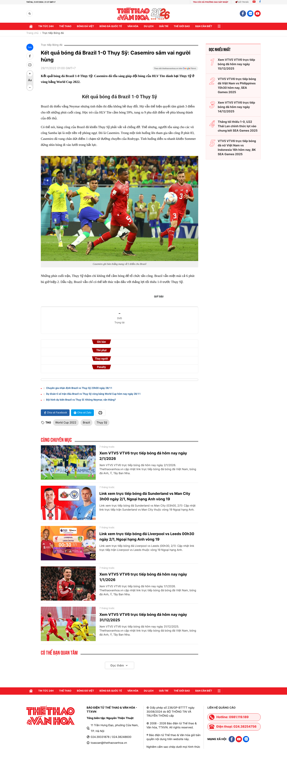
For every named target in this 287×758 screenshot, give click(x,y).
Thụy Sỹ (102, 422)
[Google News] (175, 69)
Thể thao (65, 26)
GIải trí (163, 26)
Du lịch (148, 26)
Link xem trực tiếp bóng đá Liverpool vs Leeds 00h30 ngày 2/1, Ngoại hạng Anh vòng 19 (146, 537)
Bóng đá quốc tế (110, 26)
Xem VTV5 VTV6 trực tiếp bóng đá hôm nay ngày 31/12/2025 (143, 617)
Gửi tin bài (242, 2)
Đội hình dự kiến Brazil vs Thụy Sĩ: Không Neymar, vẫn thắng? (81, 399)
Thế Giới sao (182, 26)
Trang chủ (32, 33)
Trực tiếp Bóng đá (53, 33)
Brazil (86, 422)
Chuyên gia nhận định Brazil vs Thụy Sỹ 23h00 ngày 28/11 (79, 388)
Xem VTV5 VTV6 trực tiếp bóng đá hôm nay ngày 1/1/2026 (143, 577)
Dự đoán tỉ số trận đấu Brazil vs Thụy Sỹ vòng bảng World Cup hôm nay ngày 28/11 (93, 394)
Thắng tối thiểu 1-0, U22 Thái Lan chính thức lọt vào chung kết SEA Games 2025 (238, 126)
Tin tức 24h (46, 26)
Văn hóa (132, 26)
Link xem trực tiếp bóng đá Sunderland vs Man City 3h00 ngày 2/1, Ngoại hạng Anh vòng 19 (144, 496)
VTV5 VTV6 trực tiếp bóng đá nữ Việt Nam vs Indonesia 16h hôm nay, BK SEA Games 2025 (237, 147)
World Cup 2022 (65, 422)
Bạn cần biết (203, 26)
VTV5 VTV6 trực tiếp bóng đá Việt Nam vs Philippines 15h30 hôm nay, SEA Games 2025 (237, 85)
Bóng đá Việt (85, 26)
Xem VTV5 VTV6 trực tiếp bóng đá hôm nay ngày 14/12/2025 (236, 107)
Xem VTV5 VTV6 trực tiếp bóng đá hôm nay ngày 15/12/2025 (236, 64)
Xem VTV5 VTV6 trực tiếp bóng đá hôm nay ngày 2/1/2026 (143, 456)
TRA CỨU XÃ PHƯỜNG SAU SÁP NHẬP (210, 2)
